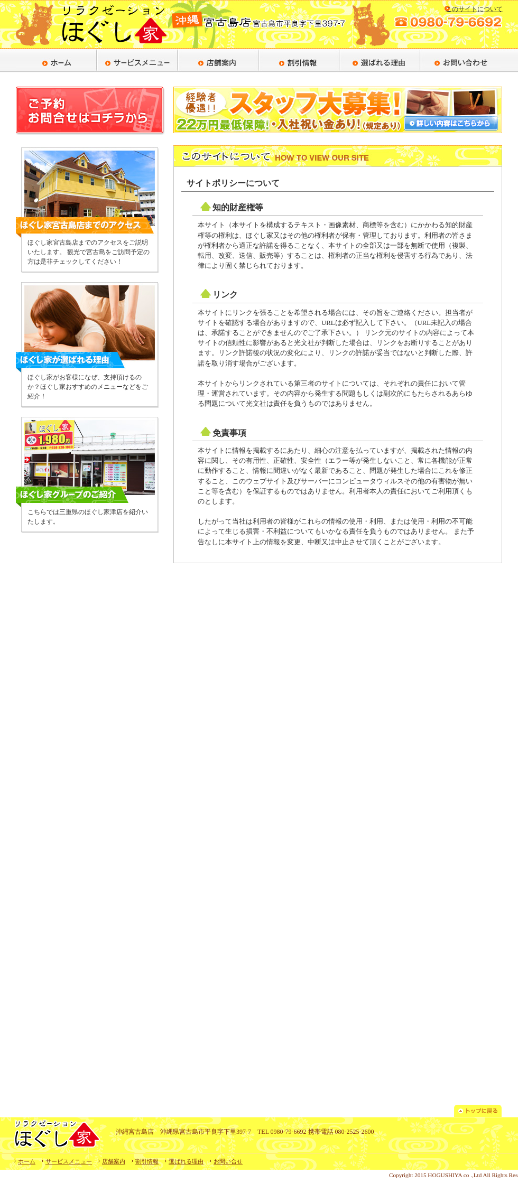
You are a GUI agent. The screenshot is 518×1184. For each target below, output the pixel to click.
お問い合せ (228, 1161)
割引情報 (147, 1161)
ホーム (26, 1161)
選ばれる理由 (186, 1161)
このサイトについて (474, 9)
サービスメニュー (68, 1161)
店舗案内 (113, 1161)
